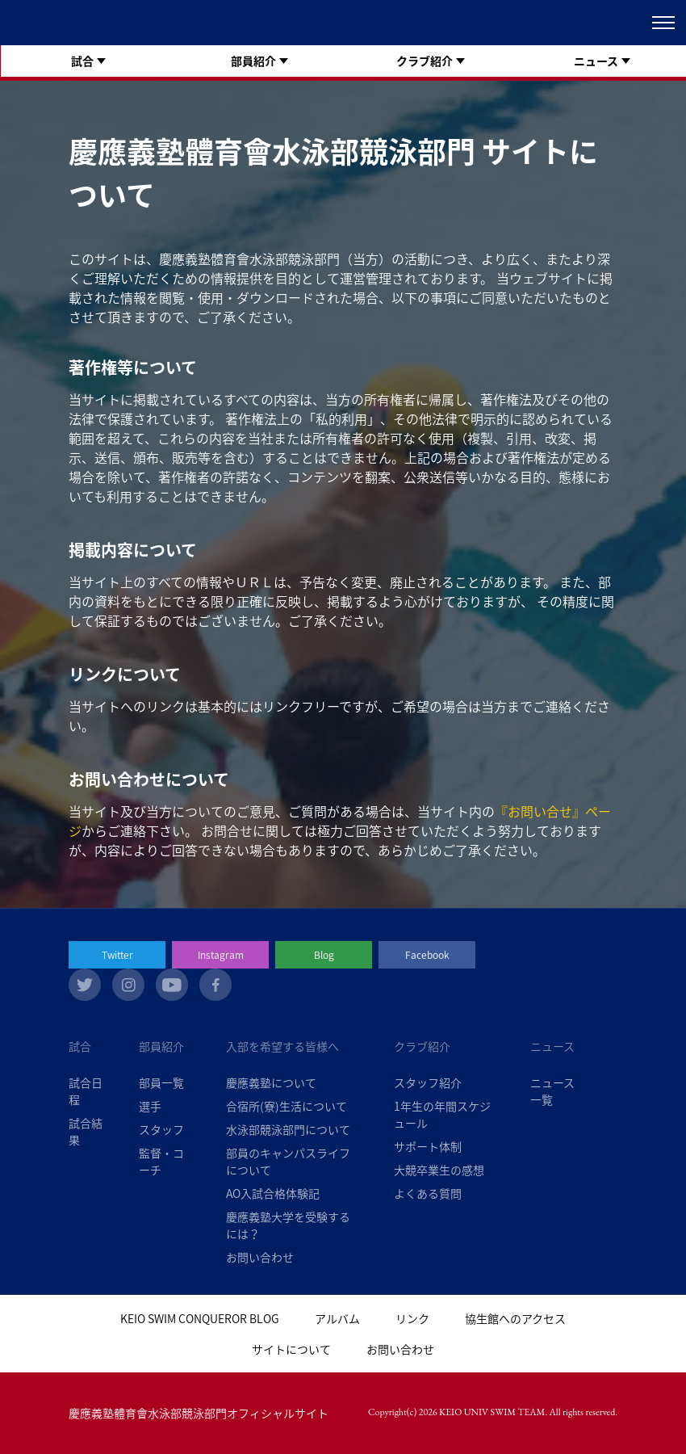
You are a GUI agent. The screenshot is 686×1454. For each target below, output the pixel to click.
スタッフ (161, 1129)
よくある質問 (428, 1193)
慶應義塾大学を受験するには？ (288, 1225)
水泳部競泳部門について (288, 1129)
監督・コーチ (161, 1161)
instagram (128, 985)
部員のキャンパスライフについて (288, 1161)
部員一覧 (161, 1082)
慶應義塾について (271, 1082)
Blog (324, 955)
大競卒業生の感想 (439, 1170)
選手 (150, 1106)
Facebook (427, 955)
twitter (85, 985)
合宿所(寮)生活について (286, 1106)
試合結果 (85, 1131)
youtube (172, 985)
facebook (215, 985)
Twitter (117, 955)
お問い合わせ (260, 1257)
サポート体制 (428, 1146)
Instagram (221, 955)
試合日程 (85, 1090)
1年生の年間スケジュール (442, 1114)
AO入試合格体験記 (273, 1193)
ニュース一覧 (552, 1090)
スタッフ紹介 (428, 1082)
